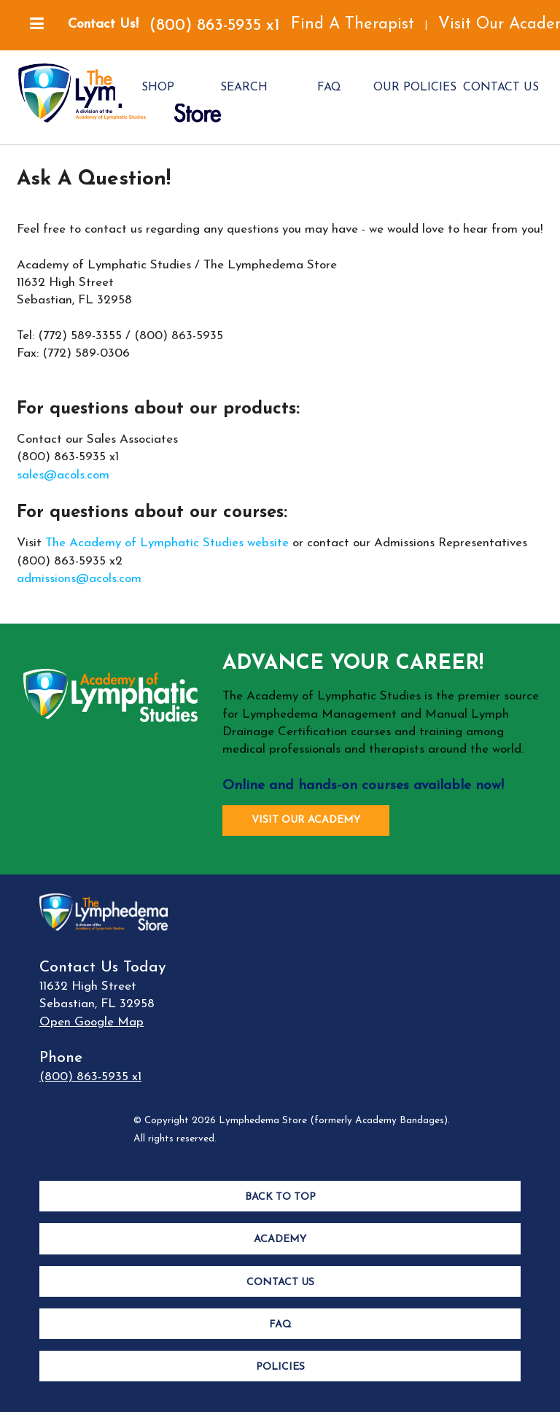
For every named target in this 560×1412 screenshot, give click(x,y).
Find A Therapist (352, 24)
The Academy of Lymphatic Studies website (167, 543)
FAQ (329, 87)
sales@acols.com (63, 475)
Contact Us (280, 1282)
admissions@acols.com (79, 579)
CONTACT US (501, 87)
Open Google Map (91, 1022)
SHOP (157, 87)
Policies (280, 1367)
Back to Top (280, 1197)
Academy (280, 1239)
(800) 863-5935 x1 (214, 26)
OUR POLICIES (414, 87)
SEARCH (244, 87)
